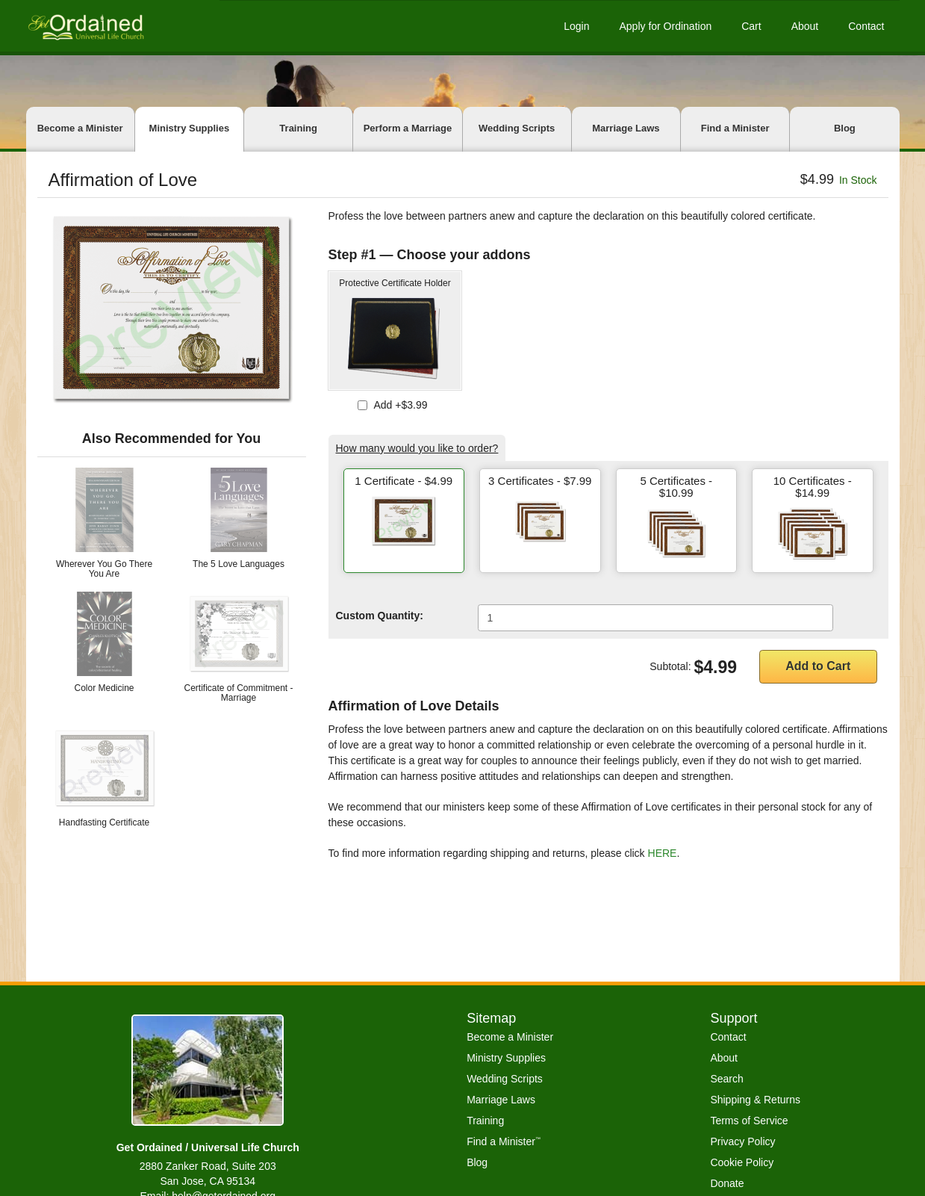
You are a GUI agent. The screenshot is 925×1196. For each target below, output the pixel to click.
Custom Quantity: (379, 616)
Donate (727, 1183)
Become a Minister (80, 128)
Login (576, 26)
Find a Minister (735, 128)
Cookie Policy (741, 1162)
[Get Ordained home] (85, 26)
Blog (845, 128)
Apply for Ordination (665, 26)
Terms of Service (749, 1121)
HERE (662, 853)
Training (298, 128)
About (805, 26)
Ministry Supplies (189, 128)
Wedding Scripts (517, 128)
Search (726, 1079)
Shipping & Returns (755, 1100)
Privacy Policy (742, 1141)
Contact (866, 26)
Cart (751, 26)
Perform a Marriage (408, 128)
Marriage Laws (625, 128)
